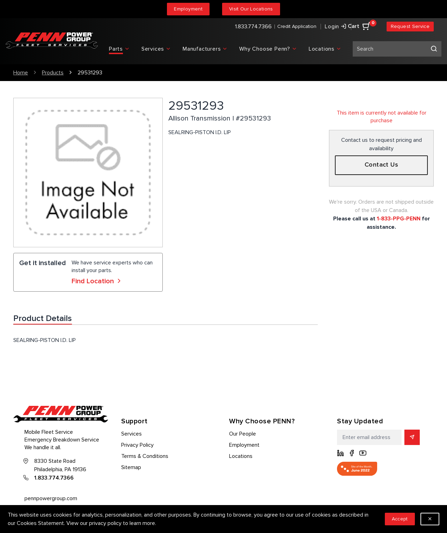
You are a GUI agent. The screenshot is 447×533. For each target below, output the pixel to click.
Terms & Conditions (144, 456)
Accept (400, 519)
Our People (242, 433)
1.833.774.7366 (253, 26)
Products (53, 72)
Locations (240, 456)
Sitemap (131, 467)
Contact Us (381, 165)
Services (131, 433)
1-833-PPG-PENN (398, 218)
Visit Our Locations (251, 9)
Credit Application (296, 26)
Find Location (97, 281)
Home (20, 72)
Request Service (410, 26)
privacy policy (105, 523)
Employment (188, 9)
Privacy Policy (137, 444)
